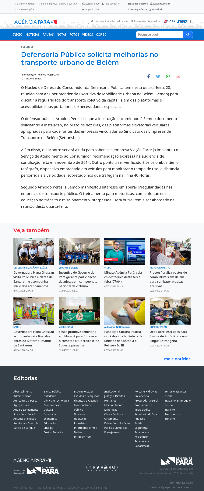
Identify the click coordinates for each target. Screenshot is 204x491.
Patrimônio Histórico (117, 423)
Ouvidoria (156, 9)
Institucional (112, 391)
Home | (18, 487)
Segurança (141, 427)
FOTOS (74, 34)
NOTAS (62, 34)
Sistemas (101, 487)
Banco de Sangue (24, 427)
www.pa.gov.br (160, 3)
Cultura (48, 409)
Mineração (110, 409)
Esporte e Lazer (83, 391)
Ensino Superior (53, 432)
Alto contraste (111, 3)
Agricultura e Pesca (25, 400)
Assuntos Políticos (24, 418)
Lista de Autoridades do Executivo (110, 21)
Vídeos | (73, 487)
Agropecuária (21, 405)
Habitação (80, 418)
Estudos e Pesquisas (86, 396)
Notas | (53, 487)
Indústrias (80, 423)
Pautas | (42, 487)
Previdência (142, 396)
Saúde (138, 423)
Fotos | (63, 487)
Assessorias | (87, 487)
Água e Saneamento (25, 409)
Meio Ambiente (113, 405)
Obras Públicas (113, 414)
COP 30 (101, 34)
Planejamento (112, 432)
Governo (79, 414)
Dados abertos (138, 3)
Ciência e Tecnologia (56, 400)
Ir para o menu (48, 3)
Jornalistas (155, 21)
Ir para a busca (68, 3)
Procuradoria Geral (146, 400)
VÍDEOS (87, 34)
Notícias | (30, 487)
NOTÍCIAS (33, 34)
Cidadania (50, 396)
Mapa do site (90, 9)
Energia (48, 427)
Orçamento (111, 418)
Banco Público (52, 391)
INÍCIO (18, 34)
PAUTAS (48, 34)
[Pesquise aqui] (188, 34)
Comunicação (52, 405)
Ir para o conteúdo (25, 3)
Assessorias (139, 21)
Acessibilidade (91, 3)
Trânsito (170, 409)
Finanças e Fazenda (86, 400)
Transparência (137, 9)
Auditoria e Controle (25, 423)
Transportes (172, 414)
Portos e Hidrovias (146, 391)
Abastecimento (22, 391)
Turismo (170, 418)
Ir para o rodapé (24, 9)
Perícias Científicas (115, 427)
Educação (50, 423)
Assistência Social (24, 414)
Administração (22, 396)
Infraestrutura (83, 437)
